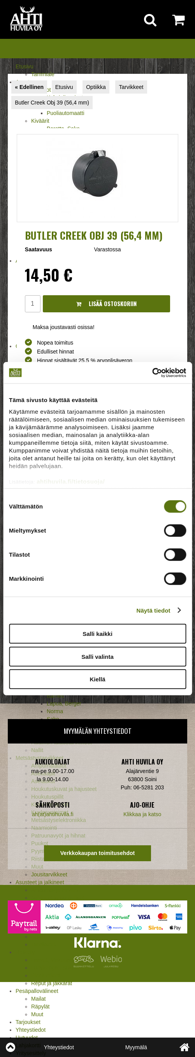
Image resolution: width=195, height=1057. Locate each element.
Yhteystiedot (31, 1030)
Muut (37, 1014)
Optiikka (96, 87)
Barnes (55, 696)
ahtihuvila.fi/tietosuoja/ (71, 481)
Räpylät (40, 1006)
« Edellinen (29, 87)
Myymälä (136, 1047)
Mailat (38, 999)
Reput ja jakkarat (51, 983)
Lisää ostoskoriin (106, 304)
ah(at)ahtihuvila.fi (53, 814)
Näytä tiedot (153, 610)
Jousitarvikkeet (49, 874)
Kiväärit (40, 121)
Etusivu (24, 66)
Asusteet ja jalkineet (40, 882)
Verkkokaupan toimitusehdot (97, 853)
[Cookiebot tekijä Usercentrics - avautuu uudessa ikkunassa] (152, 372)
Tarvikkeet (131, 87)
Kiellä (97, 679)
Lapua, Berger (64, 703)
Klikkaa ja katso (142, 814)
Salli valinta (97, 656)
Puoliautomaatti (65, 113)
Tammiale (42, 74)
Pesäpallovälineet (37, 991)
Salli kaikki (97, 633)
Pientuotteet (45, 975)
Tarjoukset (28, 1022)
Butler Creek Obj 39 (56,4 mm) (52, 102)
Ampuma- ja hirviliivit (56, 890)
